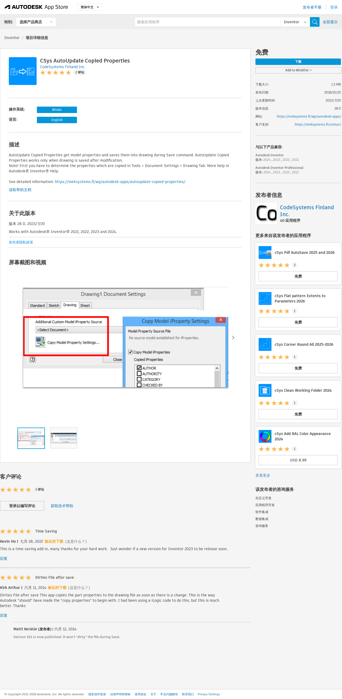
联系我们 (188, 694)
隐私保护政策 (97, 694)
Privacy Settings (209, 694)
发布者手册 (312, 7)
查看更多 (262, 475)
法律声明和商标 (120, 694)
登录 (334, 7)
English (57, 120)
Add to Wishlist (298, 70)
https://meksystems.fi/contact (318, 124)
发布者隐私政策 (21, 242)
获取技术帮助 (62, 505)
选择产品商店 (31, 22)
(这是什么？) (76, 541)
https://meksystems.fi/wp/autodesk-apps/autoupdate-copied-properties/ (120, 181)
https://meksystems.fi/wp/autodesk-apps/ (309, 116)
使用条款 (140, 694)
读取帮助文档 (20, 189)
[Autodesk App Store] (36, 7)
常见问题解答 (169, 694)
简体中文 (90, 7)
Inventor (12, 37)
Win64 (57, 109)
